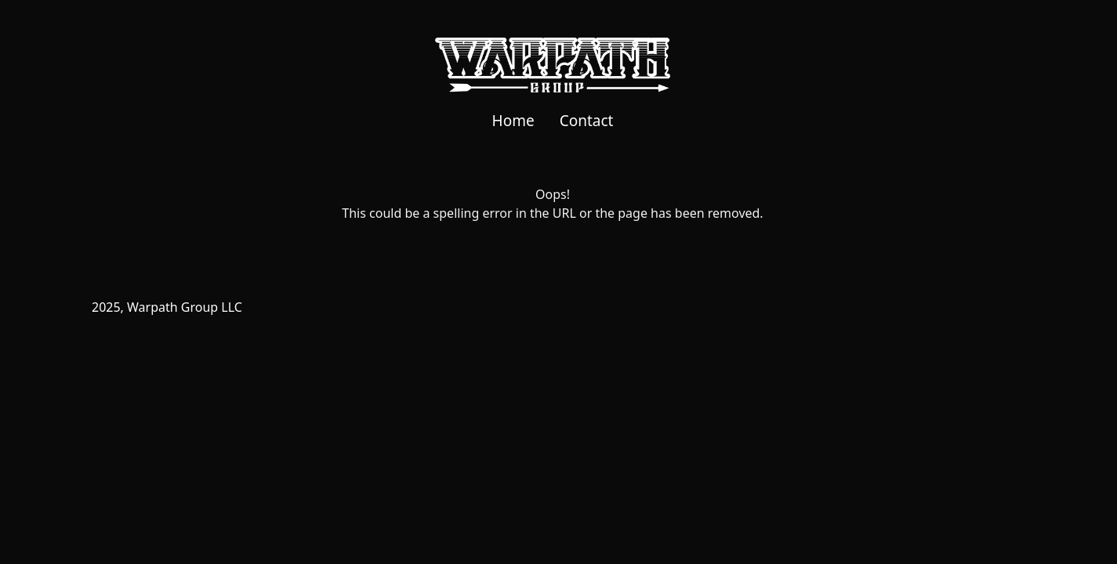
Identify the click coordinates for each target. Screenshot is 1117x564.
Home (513, 120)
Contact (587, 120)
